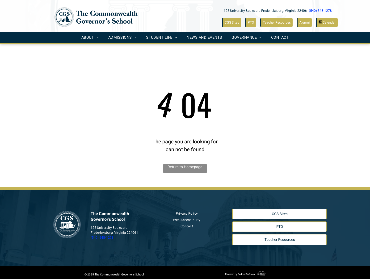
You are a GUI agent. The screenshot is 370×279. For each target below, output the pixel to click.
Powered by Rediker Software (240, 274)
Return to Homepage (185, 167)
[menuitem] (90, 37)
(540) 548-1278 (320, 10)
